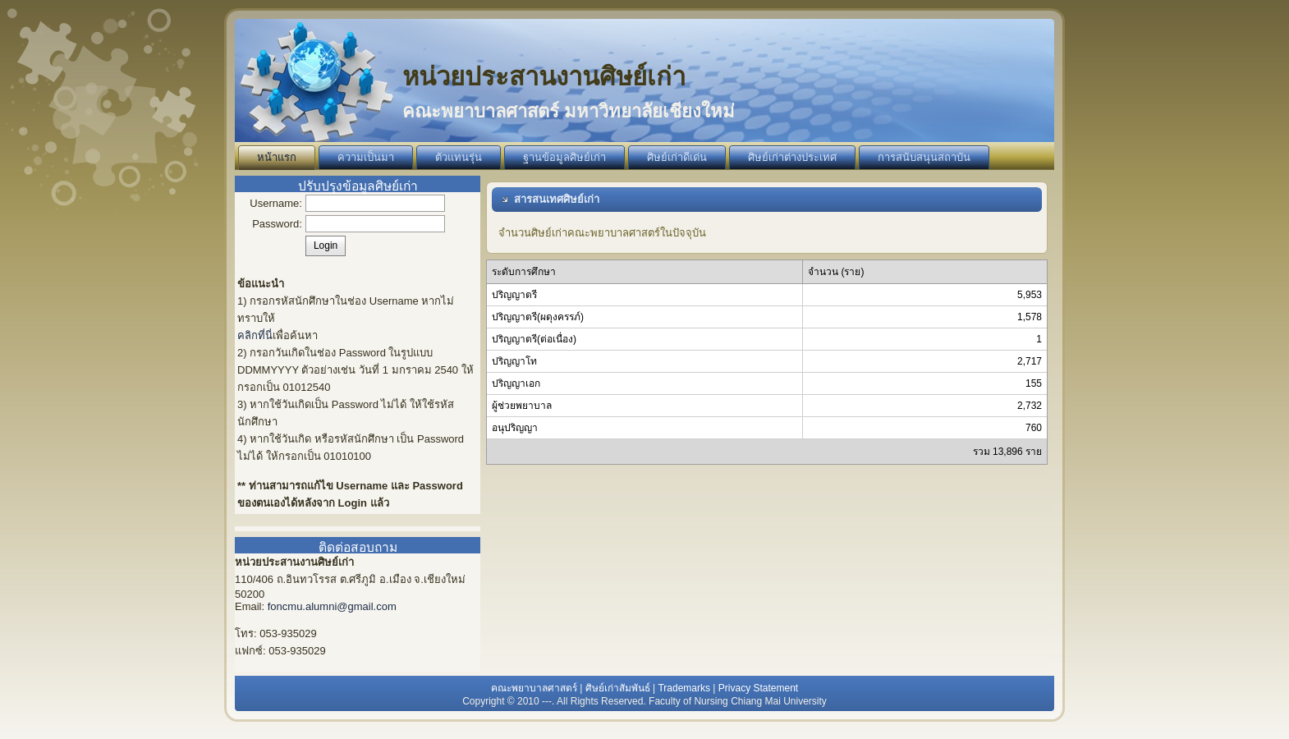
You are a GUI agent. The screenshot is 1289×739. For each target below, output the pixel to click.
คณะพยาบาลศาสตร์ (534, 688)
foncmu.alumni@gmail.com (332, 606)
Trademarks (684, 688)
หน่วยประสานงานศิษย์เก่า (544, 76)
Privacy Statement (758, 688)
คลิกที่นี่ (255, 335)
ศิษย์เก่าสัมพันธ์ (617, 688)
